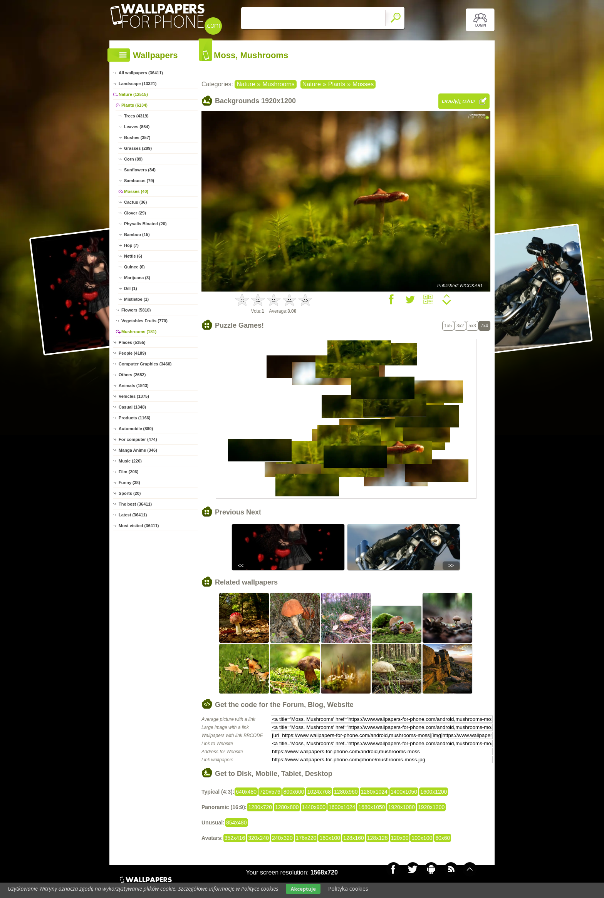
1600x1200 (433, 792)
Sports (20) (130, 493)
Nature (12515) (133, 94)
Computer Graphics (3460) (145, 364)
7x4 (484, 325)
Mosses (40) (136, 191)
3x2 (460, 325)
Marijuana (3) (137, 277)
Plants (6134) (134, 105)
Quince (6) (134, 267)
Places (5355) (132, 342)
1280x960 (346, 792)
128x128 (377, 838)
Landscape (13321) (137, 83)
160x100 (329, 838)
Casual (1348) (132, 407)
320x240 (258, 838)
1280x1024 (374, 792)
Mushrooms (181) (138, 331)
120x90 (400, 838)
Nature (246, 84)
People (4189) (132, 353)
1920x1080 (401, 807)
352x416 (235, 838)
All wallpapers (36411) (141, 72)
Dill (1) (130, 288)
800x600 (294, 792)
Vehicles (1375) (134, 396)
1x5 (448, 325)
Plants (336, 84)
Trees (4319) (136, 116)
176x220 (306, 838)
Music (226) (130, 461)
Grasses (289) (138, 148)
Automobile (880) (136, 428)
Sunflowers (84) (140, 170)
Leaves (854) (136, 126)
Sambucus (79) (139, 180)
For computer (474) (138, 439)
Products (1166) (135, 417)
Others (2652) (132, 374)
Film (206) (128, 471)
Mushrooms (278, 84)
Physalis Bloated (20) (145, 223)
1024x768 (319, 792)
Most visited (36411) (139, 525)
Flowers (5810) (136, 310)
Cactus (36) (135, 202)
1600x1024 (342, 807)
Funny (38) (129, 482)
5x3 (472, 325)
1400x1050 (404, 792)
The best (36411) (135, 504)
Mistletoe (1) (136, 299)
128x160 (353, 838)
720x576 (270, 792)
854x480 (236, 822)
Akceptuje (302, 888)
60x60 (442, 838)
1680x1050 (371, 807)
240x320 (282, 838)
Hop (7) (131, 245)
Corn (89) (133, 159)
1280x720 (260, 807)
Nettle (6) (133, 256)
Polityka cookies (348, 888)
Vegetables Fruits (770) (144, 320)
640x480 (246, 792)
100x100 (421, 838)
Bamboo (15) (137, 234)
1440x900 (314, 807)
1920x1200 (431, 807)
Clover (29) (135, 213)
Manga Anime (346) (138, 450)
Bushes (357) (137, 137)
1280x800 (287, 807)
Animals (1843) (134, 385)
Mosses (363, 84)
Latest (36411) (133, 515)
